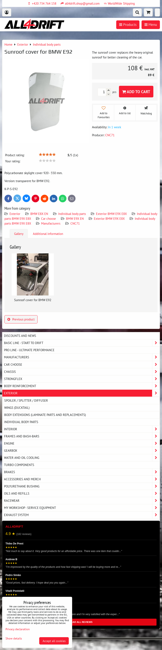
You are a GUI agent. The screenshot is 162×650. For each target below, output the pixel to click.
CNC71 (75, 223)
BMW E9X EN (75, 218)
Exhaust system (82, 514)
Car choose (48, 218)
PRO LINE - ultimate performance (29, 350)
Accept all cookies (54, 641)
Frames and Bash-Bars (82, 436)
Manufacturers (50, 223)
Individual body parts (72, 214)
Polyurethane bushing (82, 486)
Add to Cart (136, 91)
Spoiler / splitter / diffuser (26, 400)
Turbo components (19, 465)
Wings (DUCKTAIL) (17, 407)
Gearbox (82, 450)
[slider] (47, 154)
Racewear (82, 500)
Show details (13, 638)
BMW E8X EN (39, 214)
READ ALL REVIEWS (81, 622)
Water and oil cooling (82, 457)
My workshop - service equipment (82, 507)
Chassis (82, 371)
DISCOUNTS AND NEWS (20, 336)
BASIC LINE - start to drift (82, 342)
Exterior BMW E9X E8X (111, 214)
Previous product (21, 319)
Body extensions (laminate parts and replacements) (45, 415)
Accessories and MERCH (82, 479)
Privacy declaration (17, 629)
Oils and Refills (82, 493)
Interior (82, 429)
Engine (82, 443)
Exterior (14, 214)
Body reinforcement (82, 386)
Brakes (82, 472)
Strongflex (82, 378)
